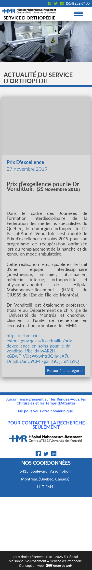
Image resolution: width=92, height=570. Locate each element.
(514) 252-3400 (78, 3)
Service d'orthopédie (29, 18)
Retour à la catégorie (64, 370)
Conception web (31, 566)
